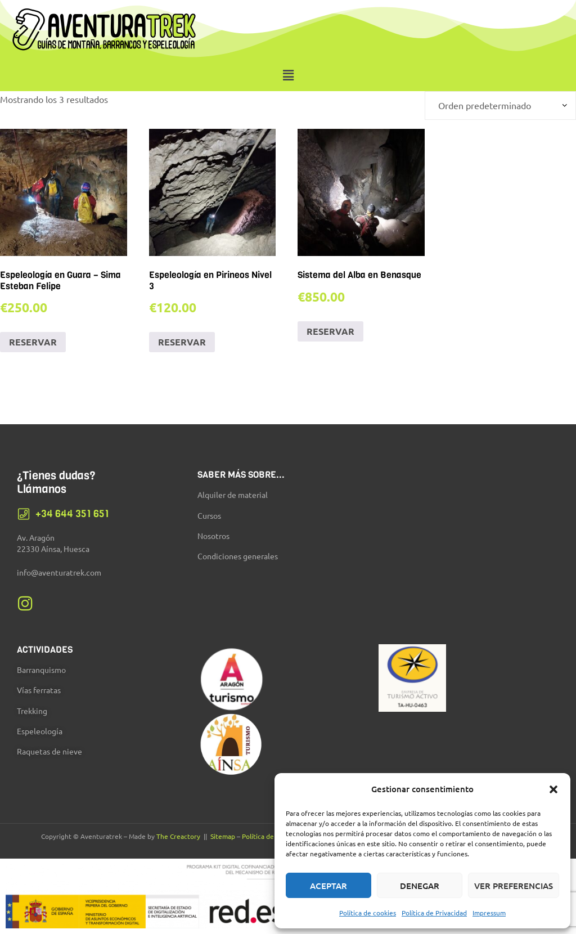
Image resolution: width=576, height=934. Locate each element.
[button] (553, 789)
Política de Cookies (270, 836)
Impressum (489, 912)
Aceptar (328, 885)
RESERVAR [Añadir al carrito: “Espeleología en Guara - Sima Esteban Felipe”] (33, 342)
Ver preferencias (513, 885)
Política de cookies (367, 912)
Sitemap (222, 836)
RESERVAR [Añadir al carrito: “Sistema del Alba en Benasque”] (330, 331)
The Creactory (178, 836)
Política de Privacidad (434, 912)
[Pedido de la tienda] (500, 105)
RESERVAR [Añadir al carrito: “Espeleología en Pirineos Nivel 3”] (182, 342)
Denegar (419, 885)
